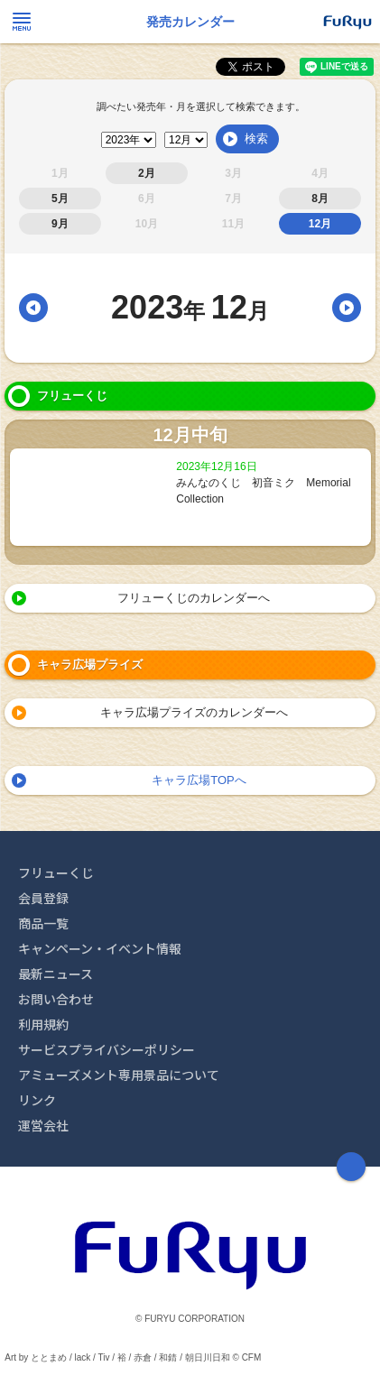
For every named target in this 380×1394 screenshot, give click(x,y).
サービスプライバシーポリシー (106, 1049)
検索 (256, 138)
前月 (33, 307)
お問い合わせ (56, 999)
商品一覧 (43, 923)
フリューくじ (56, 872)
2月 (146, 173)
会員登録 (43, 898)
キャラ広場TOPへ (199, 780)
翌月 (346, 307)
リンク (37, 1100)
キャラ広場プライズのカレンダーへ (194, 712)
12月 (320, 223)
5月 (60, 198)
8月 (320, 198)
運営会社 (43, 1125)
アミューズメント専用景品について (118, 1075)
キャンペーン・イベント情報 (99, 948)
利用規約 (43, 1024)
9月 (60, 223)
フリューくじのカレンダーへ (193, 598)
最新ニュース (55, 974)
